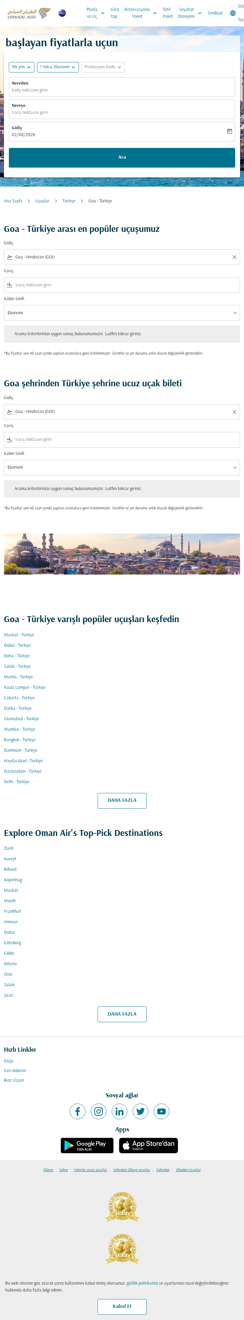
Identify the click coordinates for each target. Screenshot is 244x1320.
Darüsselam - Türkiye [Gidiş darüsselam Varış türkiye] (23, 771)
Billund (10, 869)
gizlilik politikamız (142, 1283)
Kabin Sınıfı (14, 298)
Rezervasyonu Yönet (142, 13)
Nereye (19, 105)
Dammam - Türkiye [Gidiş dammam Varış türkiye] (20, 750)
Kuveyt (10, 859)
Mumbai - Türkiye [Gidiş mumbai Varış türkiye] (19, 729)
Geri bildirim (15, 1070)
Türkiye (69, 201)
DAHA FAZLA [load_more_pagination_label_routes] (122, 800)
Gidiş (17, 128)
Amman (11, 922)
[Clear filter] (234, 257)
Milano (10, 964)
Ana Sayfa (13, 201)
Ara (122, 157)
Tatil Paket (168, 13)
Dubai (9, 932)
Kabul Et (122, 1306)
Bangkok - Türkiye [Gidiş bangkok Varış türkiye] (19, 740)
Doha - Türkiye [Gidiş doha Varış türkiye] (17, 656)
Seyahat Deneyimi (191, 13)
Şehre (63, 1170)
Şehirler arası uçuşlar (90, 1170)
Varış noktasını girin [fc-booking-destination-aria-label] (30, 112)
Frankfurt (12, 911)
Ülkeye (48, 1170)
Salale (9, 985)
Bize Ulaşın (14, 1080)
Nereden (20, 83)
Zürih (8, 848)
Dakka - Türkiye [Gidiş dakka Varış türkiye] (17, 708)
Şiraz (8, 995)
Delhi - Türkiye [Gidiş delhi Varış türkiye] (16, 782)
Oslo (8, 974)
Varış (8, 271)
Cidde (9, 953)
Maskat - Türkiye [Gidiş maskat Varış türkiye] (19, 635)
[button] (58, 67)
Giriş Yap (115, 13)
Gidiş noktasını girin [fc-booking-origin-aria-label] (29, 90)
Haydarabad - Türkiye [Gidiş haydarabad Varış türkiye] (23, 761)
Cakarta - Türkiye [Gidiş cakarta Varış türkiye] (19, 698)
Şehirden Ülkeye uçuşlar (131, 1170)
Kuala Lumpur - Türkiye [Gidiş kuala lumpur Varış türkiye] (25, 687)
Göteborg (12, 943)
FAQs (8, 1061)
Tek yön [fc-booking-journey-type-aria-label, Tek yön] (18, 67)
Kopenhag (13, 880)
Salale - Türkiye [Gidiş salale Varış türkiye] (17, 666)
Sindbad (215, 13)
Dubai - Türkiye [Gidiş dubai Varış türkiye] (17, 645)
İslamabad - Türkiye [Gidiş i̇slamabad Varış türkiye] (21, 719)
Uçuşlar (42, 201)
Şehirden (163, 1170)
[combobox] (122, 257)
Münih (10, 901)
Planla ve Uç (97, 13)
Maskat (11, 890)
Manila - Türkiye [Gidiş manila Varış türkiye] (18, 677)
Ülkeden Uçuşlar (188, 1170)
